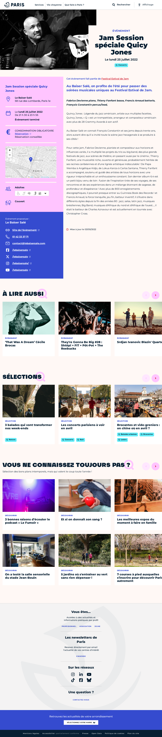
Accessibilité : (60, 733)
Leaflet (30, 177)
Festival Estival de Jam (115, 78)
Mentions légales (31, 733)
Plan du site (133, 733)
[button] (30, 159)
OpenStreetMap (45, 177)
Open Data (97, 733)
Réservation (22, 133)
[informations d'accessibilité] (32, 193)
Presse (85, 733)
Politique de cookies (114, 733)
